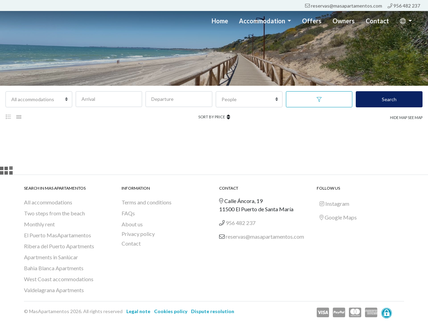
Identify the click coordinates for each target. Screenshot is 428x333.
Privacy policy (138, 233)
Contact (377, 21)
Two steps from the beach (54, 213)
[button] (405, 21)
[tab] (8, 117)
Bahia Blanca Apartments (54, 268)
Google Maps (338, 217)
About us (132, 224)
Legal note (138, 311)
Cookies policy (170, 311)
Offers (312, 21)
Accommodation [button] (262, 21)
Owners (343, 21)
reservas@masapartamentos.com (343, 6)
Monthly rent (39, 224)
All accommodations (48, 202)
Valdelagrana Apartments (54, 290)
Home (220, 21)
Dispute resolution (212, 311)
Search (389, 99)
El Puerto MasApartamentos (57, 235)
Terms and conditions (147, 202)
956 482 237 (404, 6)
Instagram (334, 203)
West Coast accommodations (58, 279)
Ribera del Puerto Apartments (59, 246)
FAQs (128, 213)
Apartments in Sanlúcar (51, 257)
